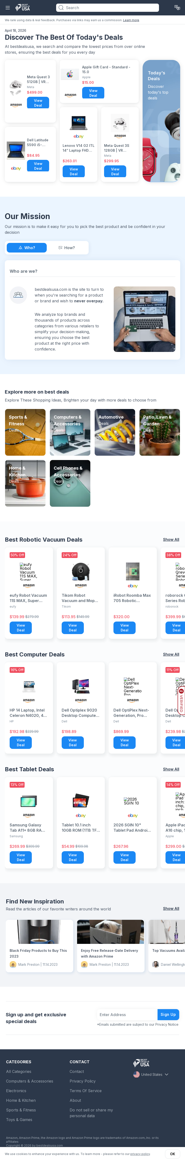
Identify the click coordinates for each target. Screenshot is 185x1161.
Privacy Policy (83, 1081)
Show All (171, 539)
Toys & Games (19, 1119)
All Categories (18, 1071)
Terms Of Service (86, 1090)
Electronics (16, 1090)
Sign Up (168, 1014)
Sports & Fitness (21, 1110)
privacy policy (140, 1154)
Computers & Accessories (29, 1081)
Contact (77, 1071)
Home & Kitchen (21, 1100)
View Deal (38, 102)
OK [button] (172, 1154)
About (75, 1100)
